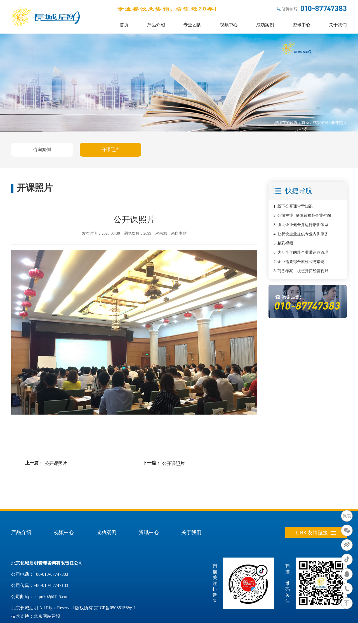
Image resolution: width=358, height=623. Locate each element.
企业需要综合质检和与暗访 (300, 262)
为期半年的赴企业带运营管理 (302, 252)
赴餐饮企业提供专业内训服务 (302, 234)
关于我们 (338, 24)
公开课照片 (56, 463)
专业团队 (192, 24)
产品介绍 (156, 24)
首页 (124, 24)
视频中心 (229, 24)
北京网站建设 (47, 616)
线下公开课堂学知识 (295, 206)
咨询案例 (42, 149)
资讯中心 (301, 24)
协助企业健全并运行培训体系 (302, 225)
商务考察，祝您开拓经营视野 (302, 271)
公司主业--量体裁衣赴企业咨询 (304, 215)
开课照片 (110, 149)
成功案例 (265, 24)
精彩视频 (285, 243)
